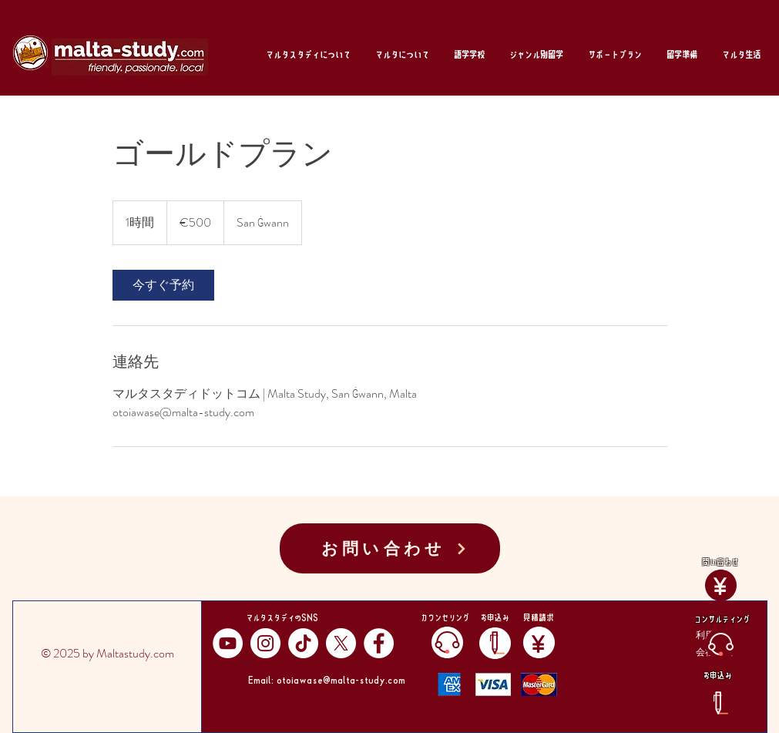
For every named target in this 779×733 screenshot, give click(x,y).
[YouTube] (228, 643)
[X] (341, 643)
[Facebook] (379, 643)
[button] (308, 54)
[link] (163, 285)
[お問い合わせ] (390, 548)
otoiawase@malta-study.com (341, 679)
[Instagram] (265, 643)
